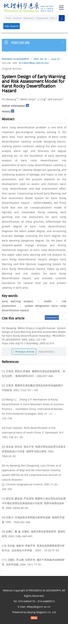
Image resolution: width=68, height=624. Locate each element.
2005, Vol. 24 (40, 59)
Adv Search (11, 26)
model (47, 301)
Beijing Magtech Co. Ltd (41, 612)
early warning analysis (17, 301)
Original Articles (11, 68)
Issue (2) (55, 59)
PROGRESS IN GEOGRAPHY (15, 59)
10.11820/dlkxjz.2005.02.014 (34, 63)
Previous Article (24, 351)
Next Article (47, 351)
